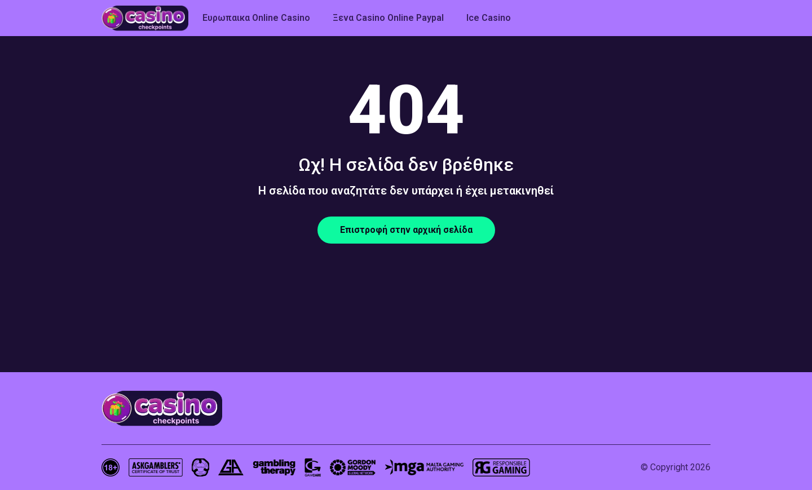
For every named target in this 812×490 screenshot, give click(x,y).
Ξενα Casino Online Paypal (388, 17)
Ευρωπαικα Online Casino (256, 17)
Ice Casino (488, 17)
